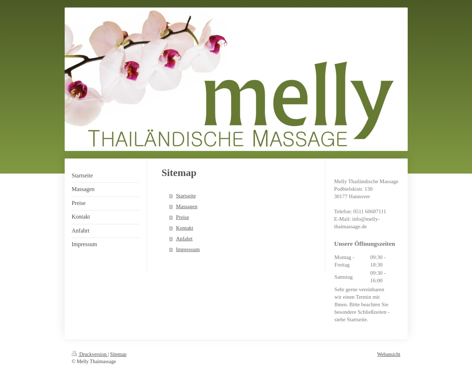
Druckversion (90, 354)
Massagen (186, 206)
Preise (182, 217)
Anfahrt (184, 238)
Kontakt (184, 228)
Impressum (188, 249)
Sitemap (118, 354)
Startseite (186, 196)
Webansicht (389, 354)
